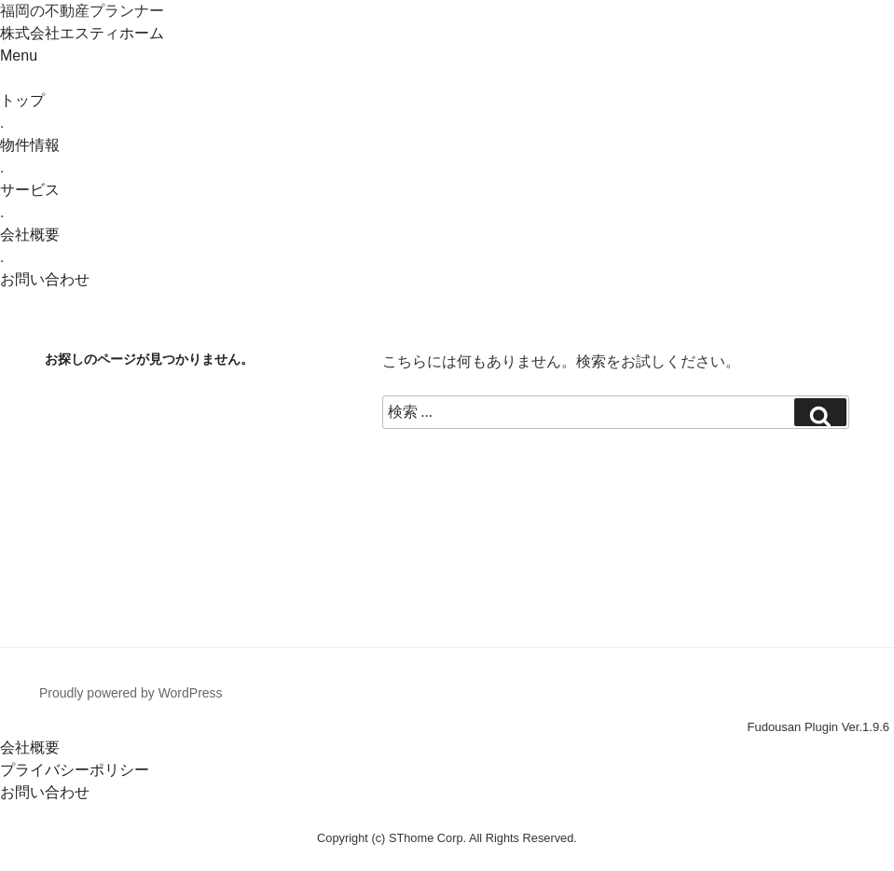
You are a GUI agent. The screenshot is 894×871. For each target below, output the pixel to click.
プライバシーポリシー (74, 770)
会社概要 (30, 747)
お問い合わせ (44, 792)
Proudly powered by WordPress (131, 692)
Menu (18, 55)
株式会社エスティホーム (82, 33)
